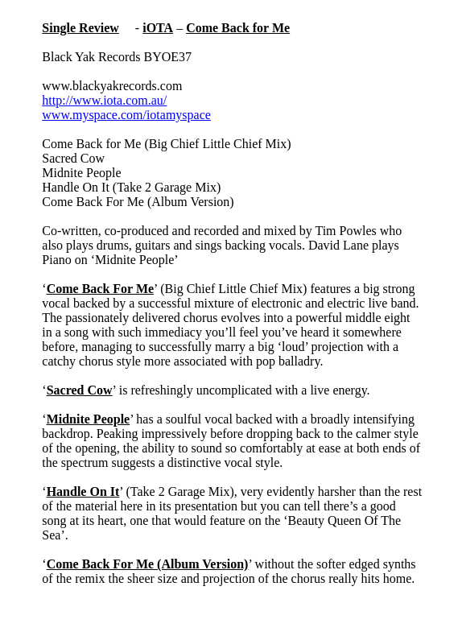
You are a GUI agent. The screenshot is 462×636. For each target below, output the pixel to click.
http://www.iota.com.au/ (104, 100)
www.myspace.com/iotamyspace (126, 115)
